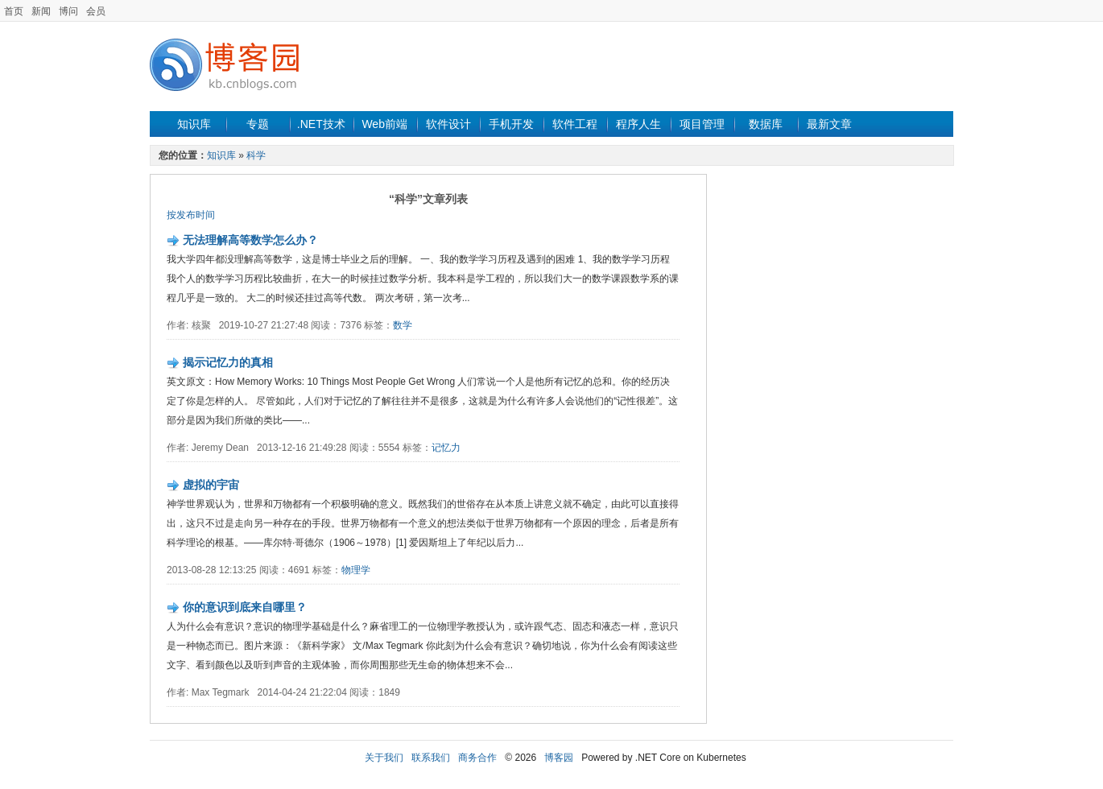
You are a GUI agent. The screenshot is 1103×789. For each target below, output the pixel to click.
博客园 (558, 757)
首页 (13, 11)
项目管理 (702, 124)
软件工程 (574, 124)
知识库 (194, 124)
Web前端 (384, 124)
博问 (68, 11)
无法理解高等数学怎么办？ (250, 239)
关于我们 (384, 757)
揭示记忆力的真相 (228, 362)
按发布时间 (191, 215)
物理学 (355, 570)
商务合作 (477, 757)
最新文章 (829, 124)
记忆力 (446, 447)
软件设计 (448, 124)
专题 (257, 124)
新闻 (41, 11)
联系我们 (430, 757)
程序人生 (638, 124)
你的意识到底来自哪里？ (245, 607)
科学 (256, 155)
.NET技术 (321, 124)
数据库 (766, 124)
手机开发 (511, 124)
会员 (95, 11)
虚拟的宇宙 (211, 484)
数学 (402, 325)
